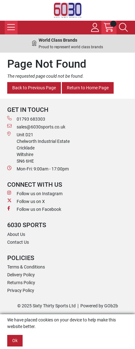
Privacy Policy (20, 290)
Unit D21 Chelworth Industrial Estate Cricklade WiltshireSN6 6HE (38, 148)
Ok (15, 340)
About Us (16, 234)
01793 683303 (26, 119)
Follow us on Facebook (34, 209)
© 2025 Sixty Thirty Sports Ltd (46, 305)
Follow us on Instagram (34, 193)
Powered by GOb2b (99, 305)
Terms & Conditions (26, 266)
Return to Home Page (88, 87)
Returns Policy (21, 282)
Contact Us (18, 242)
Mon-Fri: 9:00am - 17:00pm (38, 168)
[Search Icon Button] (123, 27)
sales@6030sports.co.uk (36, 126)
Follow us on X (26, 201)
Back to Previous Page (34, 87)
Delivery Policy (21, 274)
